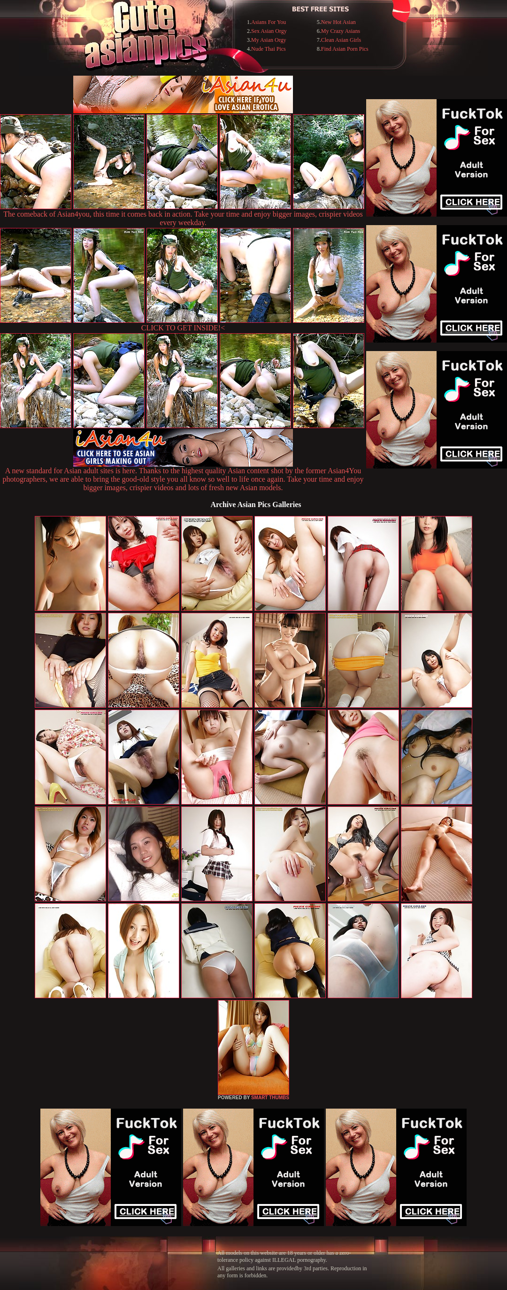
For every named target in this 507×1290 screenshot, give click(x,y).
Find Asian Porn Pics (345, 49)
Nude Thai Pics (268, 49)
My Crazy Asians (340, 31)
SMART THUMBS (270, 1097)
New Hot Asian (338, 22)
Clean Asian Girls (341, 40)
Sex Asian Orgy (269, 31)
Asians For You (268, 22)
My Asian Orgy (268, 40)
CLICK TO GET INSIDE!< (183, 328)
